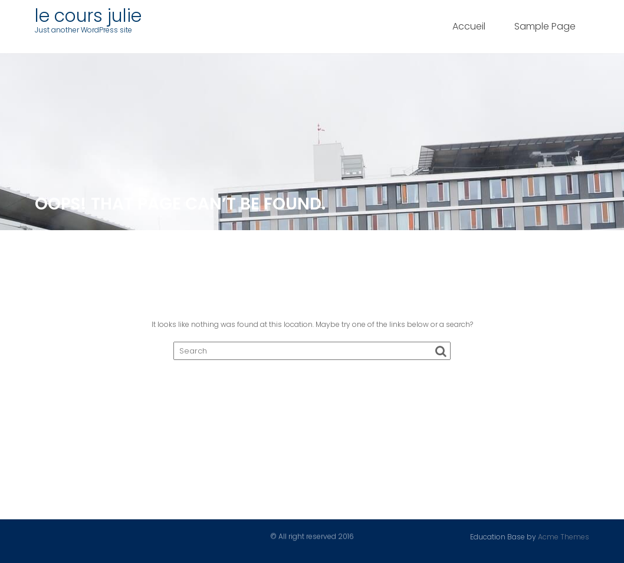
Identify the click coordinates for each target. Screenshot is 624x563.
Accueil (468, 26)
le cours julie (88, 16)
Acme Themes (563, 536)
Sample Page (545, 26)
